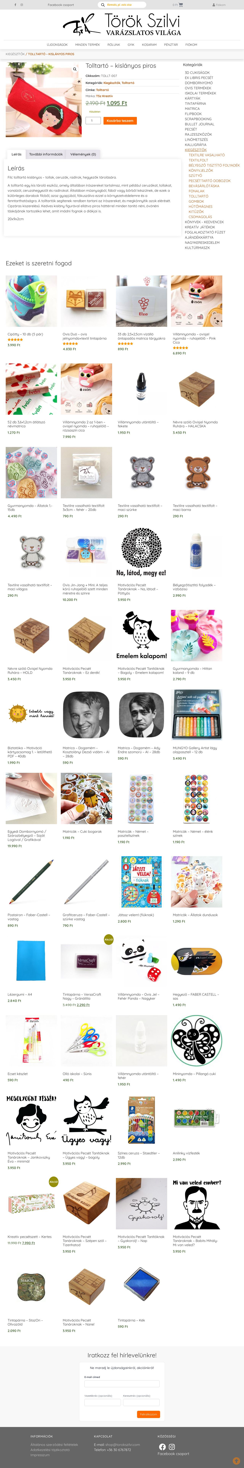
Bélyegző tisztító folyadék (214, 165)
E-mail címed (92, 1377)
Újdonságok (57, 45)
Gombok (196, 201)
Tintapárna (195, 103)
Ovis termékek (198, 88)
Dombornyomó (199, 83)
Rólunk (114, 45)
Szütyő (195, 175)
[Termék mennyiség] (93, 120)
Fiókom (191, 45)
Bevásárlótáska (204, 186)
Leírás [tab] (17, 154)
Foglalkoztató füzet (205, 232)
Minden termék (87, 45)
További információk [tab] (46, 154)
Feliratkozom (148, 1414)
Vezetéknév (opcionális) (98, 1395)
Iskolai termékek (200, 93)
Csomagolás (200, 217)
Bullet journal (199, 124)
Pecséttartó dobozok (210, 181)
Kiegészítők (15, 54)
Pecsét (191, 129)
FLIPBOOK (193, 114)
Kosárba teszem (120, 120)
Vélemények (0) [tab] (83, 154)
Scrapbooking (198, 119)
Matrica (192, 108)
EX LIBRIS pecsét (199, 78)
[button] (74, 69)
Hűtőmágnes (200, 206)
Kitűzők (196, 211)
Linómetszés (196, 139)
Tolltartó (128, 83)
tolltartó (102, 90)
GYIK (131, 45)
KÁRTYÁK (192, 98)
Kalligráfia (195, 145)
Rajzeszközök (198, 134)
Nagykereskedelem (202, 242)
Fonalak (197, 191)
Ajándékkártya (199, 237)
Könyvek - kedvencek (204, 222)
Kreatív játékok (200, 227)
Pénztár (171, 45)
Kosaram (149, 45)
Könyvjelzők (201, 170)
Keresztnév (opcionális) (136, 1395)
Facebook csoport (61, 5)
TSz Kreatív (104, 96)
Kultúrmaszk (197, 248)
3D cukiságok (197, 72)
